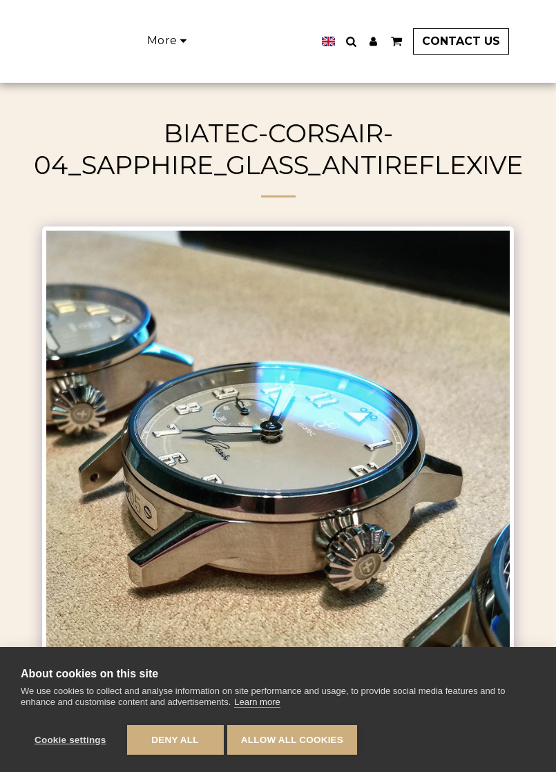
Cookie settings (70, 740)
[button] (369, 41)
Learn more (257, 705)
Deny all (174, 740)
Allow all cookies (296, 740)
